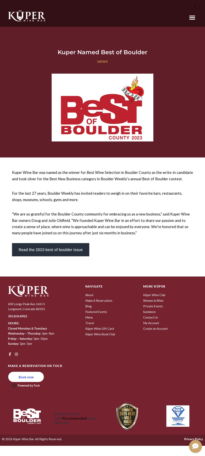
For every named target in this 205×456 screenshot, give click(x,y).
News (102, 61)
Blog (88, 306)
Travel (89, 323)
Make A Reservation (98, 300)
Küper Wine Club (154, 295)
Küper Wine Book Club (100, 334)
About (89, 295)
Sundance (149, 312)
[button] (192, 17)
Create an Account (155, 328)
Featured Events (96, 312)
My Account (151, 323)
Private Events (153, 306)
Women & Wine (153, 300)
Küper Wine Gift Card (99, 328)
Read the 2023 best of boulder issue (51, 249)
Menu (89, 317)
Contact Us (150, 317)
